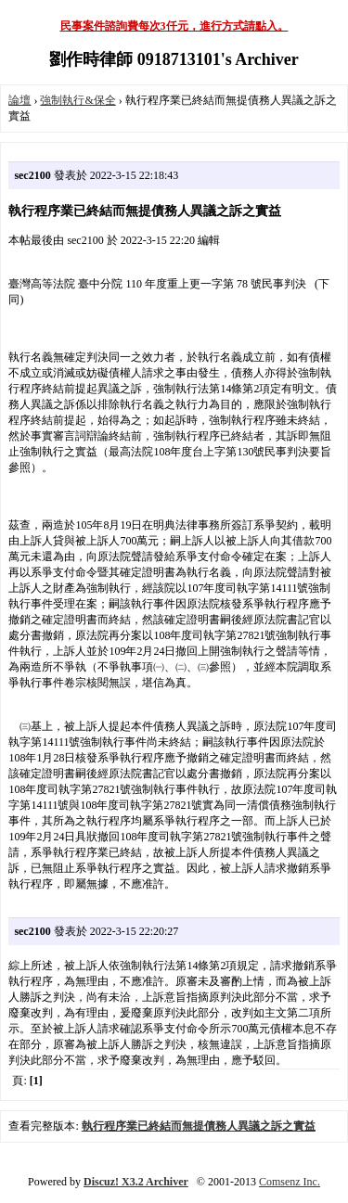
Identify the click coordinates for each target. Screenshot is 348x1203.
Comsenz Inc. (289, 1181)
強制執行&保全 (77, 100)
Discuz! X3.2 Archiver (136, 1181)
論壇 (19, 100)
